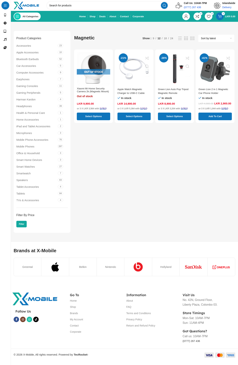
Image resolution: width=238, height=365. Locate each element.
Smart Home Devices (29, 163)
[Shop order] (216, 42)
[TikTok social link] (36, 323)
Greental (27, 270)
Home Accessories (27, 123)
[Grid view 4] (192, 42)
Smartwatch (23, 176)
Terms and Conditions (138, 316)
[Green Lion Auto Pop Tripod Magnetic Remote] (174, 72)
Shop (73, 310)
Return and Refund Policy (140, 329)
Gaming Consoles (27, 89)
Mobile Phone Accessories (32, 143)
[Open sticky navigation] (27, 20)
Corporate (75, 335)
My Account (76, 323)
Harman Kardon (26, 102)
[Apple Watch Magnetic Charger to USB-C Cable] (134, 72)
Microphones (24, 136)
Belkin (83, 270)
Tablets (20, 196)
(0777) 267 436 (192, 344)
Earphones (23, 82)
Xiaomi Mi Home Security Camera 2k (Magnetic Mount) (92, 96)
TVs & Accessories (27, 203)
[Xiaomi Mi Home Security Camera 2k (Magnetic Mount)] (93, 72)
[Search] (112, 7)
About (129, 304)
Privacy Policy (134, 323)
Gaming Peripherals (28, 96)
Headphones (24, 109)
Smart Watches (25, 170)
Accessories (23, 49)
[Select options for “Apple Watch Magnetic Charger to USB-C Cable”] (134, 120)
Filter (21, 227)
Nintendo (110, 270)
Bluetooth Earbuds (27, 62)
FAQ (128, 310)
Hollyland (166, 270)
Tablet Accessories (27, 190)
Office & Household (28, 156)
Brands (74, 316)
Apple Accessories (27, 55)
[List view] (180, 42)
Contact (74, 329)
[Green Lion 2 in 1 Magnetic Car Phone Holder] (215, 72)
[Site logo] (31, 7)
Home (73, 304)
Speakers (22, 183)
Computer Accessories (30, 76)
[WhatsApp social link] (29, 323)
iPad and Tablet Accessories (33, 129)
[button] (215, 120)
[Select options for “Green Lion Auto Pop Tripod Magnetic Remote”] (174, 120)
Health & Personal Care (30, 116)
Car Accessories (26, 69)
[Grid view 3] (186, 42)
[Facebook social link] (16, 323)
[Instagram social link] (23, 323)
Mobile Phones (25, 149)
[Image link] (35, 302)
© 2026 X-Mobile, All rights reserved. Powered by (51, 358)
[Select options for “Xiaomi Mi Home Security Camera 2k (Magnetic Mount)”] (93, 120)
